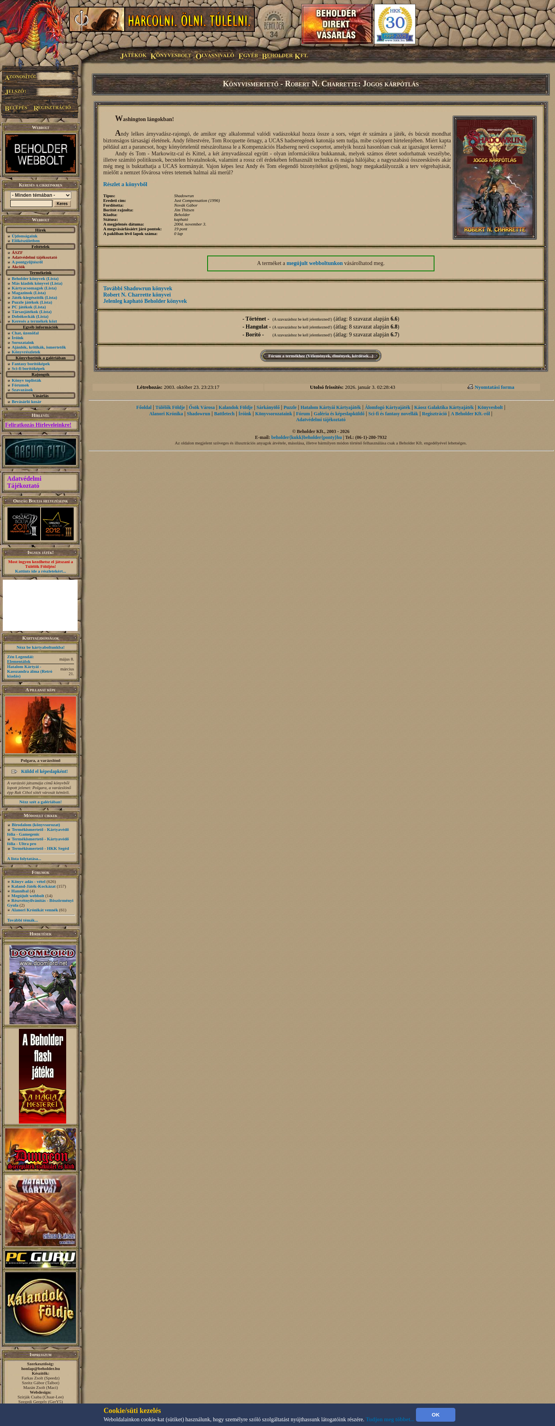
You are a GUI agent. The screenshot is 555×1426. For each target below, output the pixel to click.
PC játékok (22, 306)
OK (436, 1415)
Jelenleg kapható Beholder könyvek (145, 301)
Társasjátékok (25, 311)
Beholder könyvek (28, 278)
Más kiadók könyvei (30, 283)
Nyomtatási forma (494, 387)
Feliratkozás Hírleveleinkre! (38, 425)
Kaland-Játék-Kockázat (33, 886)
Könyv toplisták (26, 380)
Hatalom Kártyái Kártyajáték (331, 407)
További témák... (22, 920)
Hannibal (20, 890)
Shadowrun (198, 413)
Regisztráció (434, 413)
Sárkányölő (268, 407)
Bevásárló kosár (26, 401)
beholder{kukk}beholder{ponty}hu (306, 437)
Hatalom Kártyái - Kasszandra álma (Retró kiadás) (29, 671)
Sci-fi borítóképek (28, 368)
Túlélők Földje (170, 407)
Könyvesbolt (490, 407)
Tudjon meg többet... (390, 1419)
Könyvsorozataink (273, 413)
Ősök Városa (202, 407)
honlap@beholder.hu (40, 1368)
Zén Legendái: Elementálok (20, 659)
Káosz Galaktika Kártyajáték (443, 407)
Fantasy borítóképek (31, 363)
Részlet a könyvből (125, 184)
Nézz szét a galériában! (40, 801)
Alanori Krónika (166, 413)
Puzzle (290, 407)
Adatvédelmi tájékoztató (321, 419)
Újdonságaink (24, 235)
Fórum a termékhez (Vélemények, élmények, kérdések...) (320, 355)
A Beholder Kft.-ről (470, 413)
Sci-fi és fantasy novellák (393, 413)
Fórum (303, 413)
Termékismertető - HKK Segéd (40, 848)
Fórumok (20, 385)
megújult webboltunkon (315, 263)
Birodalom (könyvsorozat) (36, 824)
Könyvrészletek (26, 351)
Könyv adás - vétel (28, 881)
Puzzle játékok (25, 302)
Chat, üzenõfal (25, 332)
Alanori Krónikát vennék (34, 909)
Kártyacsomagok (27, 288)
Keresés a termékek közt (34, 321)
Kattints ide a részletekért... (40, 571)
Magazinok (22, 292)
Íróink (18, 337)
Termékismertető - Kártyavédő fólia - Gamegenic (38, 831)
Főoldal (144, 407)
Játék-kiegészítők (28, 297)
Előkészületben (26, 240)
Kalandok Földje (235, 407)
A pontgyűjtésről (27, 261)
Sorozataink (23, 342)
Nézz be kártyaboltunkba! (41, 647)
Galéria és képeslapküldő (339, 413)
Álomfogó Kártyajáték (387, 407)
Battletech (224, 413)
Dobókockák (23, 316)
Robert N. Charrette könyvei (137, 295)
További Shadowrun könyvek (137, 288)
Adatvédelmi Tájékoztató (24, 482)
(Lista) (52, 278)
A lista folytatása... (24, 858)
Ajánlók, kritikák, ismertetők (39, 347)
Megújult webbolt (27, 895)
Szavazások (22, 389)
